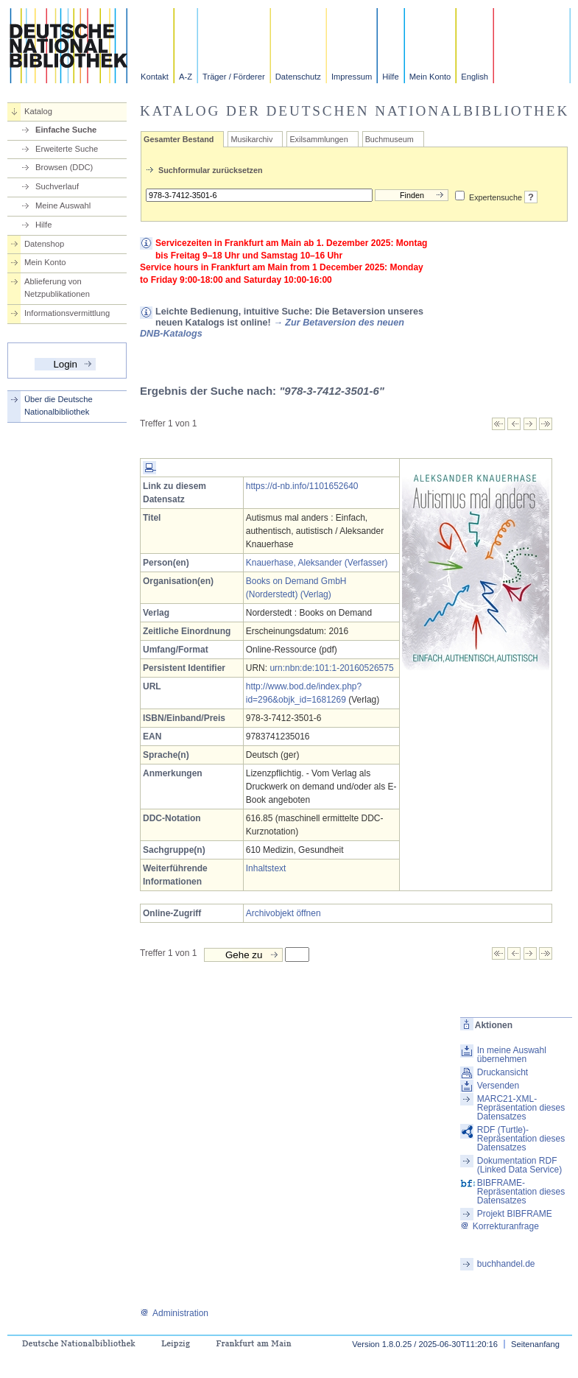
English (474, 76)
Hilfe (390, 76)
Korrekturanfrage (499, 1226)
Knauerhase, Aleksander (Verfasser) (317, 563)
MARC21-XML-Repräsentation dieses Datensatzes (521, 1108)
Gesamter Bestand (179, 139)
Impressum (351, 76)
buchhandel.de (506, 1264)
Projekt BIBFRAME (514, 1214)
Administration (174, 1313)
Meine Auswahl (63, 205)
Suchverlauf (57, 186)
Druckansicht (502, 1072)
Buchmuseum (389, 139)
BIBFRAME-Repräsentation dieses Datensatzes (521, 1192)
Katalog (38, 111)
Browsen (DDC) (64, 167)
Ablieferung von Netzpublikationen (57, 287)
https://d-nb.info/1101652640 (302, 486)
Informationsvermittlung (67, 313)
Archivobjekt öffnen (283, 913)
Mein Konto (430, 76)
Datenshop (44, 243)
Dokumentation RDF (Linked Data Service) (519, 1165)
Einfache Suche (65, 129)
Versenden (498, 1085)
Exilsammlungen (318, 139)
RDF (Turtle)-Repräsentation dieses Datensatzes (521, 1139)
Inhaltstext (266, 868)
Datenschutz (298, 76)
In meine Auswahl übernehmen (511, 1054)
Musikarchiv (251, 139)
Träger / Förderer (233, 76)
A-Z (185, 76)
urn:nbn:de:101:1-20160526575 (331, 668)
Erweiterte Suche (66, 148)
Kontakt (155, 76)
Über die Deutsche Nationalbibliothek (58, 405)
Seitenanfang (535, 1344)
